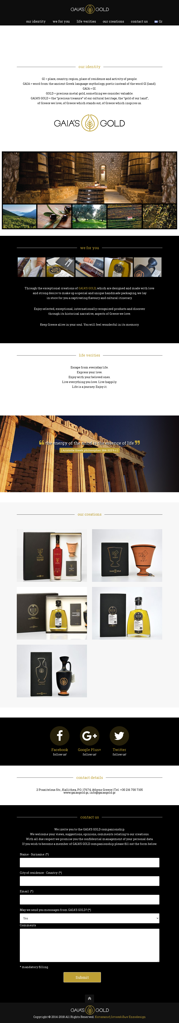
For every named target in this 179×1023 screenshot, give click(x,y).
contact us (139, 21)
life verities (86, 21)
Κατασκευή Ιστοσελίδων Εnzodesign (120, 1017)
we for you (61, 21)
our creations (113, 21)
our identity (36, 21)
